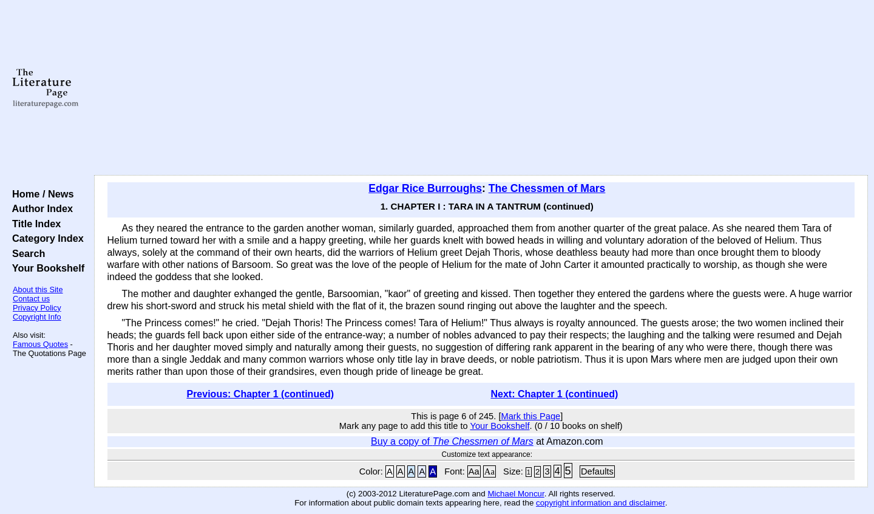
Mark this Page (530, 416)
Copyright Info (37, 316)
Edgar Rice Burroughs (425, 188)
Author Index (40, 208)
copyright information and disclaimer (600, 502)
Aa (474, 471)
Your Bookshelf (45, 267)
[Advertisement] (481, 88)
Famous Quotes (40, 344)
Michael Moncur (515, 493)
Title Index (34, 223)
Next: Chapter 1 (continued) (554, 394)
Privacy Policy (37, 307)
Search (26, 253)
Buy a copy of (452, 441)
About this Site (38, 289)
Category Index (45, 238)
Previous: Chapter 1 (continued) (260, 394)
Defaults (597, 471)
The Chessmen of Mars (547, 188)
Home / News (40, 193)
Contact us (31, 298)
